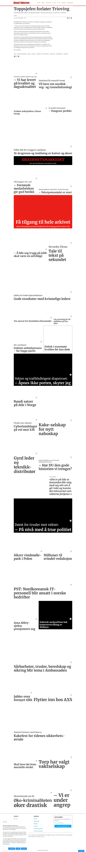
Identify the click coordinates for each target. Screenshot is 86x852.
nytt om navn (45, 53)
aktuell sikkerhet (22, 53)
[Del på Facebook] (68, 18)
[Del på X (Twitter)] (69, 18)
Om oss (58, 2)
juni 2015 (34, 53)
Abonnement (48, 2)
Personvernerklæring (38, 830)
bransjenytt (59, 53)
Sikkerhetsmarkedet (38, 828)
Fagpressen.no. (7, 844)
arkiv (29, 53)
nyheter (39, 53)
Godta (18, 848)
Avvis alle (24, 848)
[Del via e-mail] (71, 18)
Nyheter (38, 2)
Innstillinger (11, 848)
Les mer (42, 836)
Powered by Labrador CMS (43, 850)
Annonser (54, 2)
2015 (15, 53)
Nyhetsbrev (64, 2)
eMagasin (69, 2)
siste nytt (52, 53)
